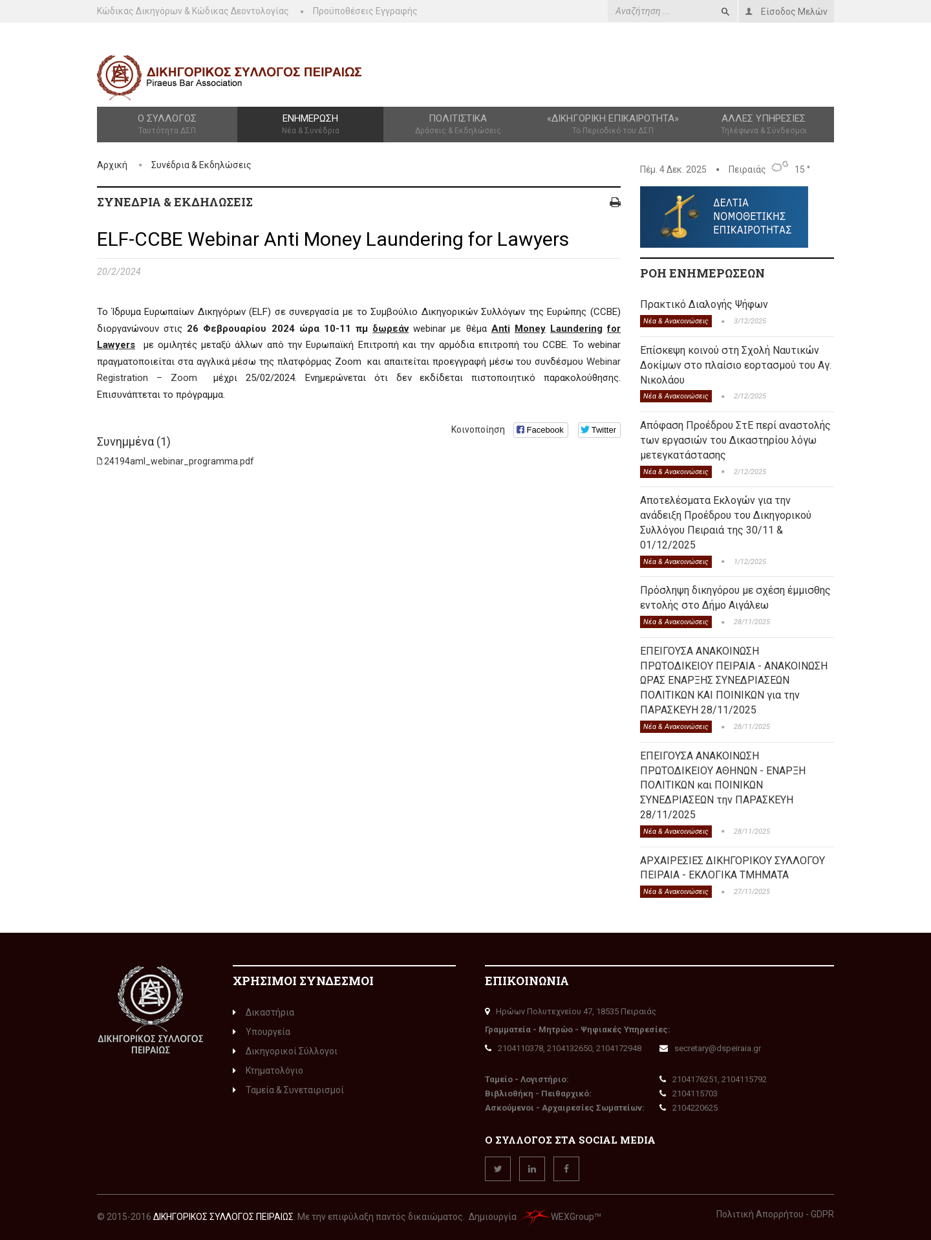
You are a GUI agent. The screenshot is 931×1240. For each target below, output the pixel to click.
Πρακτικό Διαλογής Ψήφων (704, 304)
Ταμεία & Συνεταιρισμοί (288, 1090)
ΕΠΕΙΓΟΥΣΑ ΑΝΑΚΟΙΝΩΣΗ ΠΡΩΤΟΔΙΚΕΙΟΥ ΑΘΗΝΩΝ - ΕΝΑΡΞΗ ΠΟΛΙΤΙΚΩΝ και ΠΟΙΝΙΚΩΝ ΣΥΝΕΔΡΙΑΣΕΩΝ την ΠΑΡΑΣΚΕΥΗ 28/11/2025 (723, 785)
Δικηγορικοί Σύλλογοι (285, 1051)
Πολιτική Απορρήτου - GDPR (775, 1214)
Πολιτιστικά (458, 125)
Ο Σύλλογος (167, 125)
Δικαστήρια (263, 1012)
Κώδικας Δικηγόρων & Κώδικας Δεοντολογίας (193, 11)
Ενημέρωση (310, 125)
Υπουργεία (261, 1032)
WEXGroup (556, 1217)
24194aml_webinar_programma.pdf (179, 461)
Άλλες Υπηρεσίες (764, 125)
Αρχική (112, 165)
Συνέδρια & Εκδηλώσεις (201, 165)
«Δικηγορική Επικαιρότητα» (613, 125)
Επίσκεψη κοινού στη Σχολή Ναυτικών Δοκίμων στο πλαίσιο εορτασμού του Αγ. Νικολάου (735, 365)
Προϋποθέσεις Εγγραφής (365, 11)
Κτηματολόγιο (268, 1070)
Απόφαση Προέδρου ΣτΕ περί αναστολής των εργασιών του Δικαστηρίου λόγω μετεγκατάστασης (735, 440)
